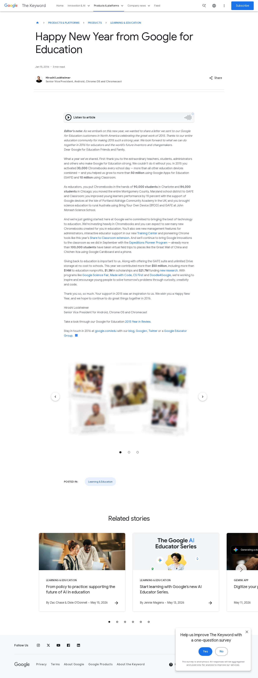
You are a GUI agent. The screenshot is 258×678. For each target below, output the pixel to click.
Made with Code (121, 275)
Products (95, 22)
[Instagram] (38, 645)
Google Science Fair (95, 275)
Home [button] (59, 5)
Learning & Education (125, 22)
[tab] (109, 622)
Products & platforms (109, 6)
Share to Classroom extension (109, 238)
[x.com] (48, 645)
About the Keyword (131, 664)
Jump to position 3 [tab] (137, 452)
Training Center (147, 233)
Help (175, 664)
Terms (55, 664)
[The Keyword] (37, 22)
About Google (74, 664)
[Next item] (202, 396)
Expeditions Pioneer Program (148, 242)
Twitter (153, 331)
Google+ (141, 331)
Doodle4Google (160, 275)
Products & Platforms (63, 22)
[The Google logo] (22, 664)
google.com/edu (105, 331)
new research (169, 270)
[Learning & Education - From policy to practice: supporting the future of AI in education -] (82, 572)
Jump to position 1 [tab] (120, 452)
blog (131, 331)
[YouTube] (58, 645)
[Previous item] (55, 396)
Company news (139, 6)
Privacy (41, 664)
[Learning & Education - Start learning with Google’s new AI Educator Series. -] (176, 572)
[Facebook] (68, 645)
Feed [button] (157, 5)
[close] (247, 671)
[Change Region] (214, 664)
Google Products (100, 664)
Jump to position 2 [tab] (129, 452)
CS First (138, 275)
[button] (216, 78)
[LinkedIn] (78, 645)
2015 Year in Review (137, 322)
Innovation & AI (79, 6)
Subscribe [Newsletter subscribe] (242, 6)
